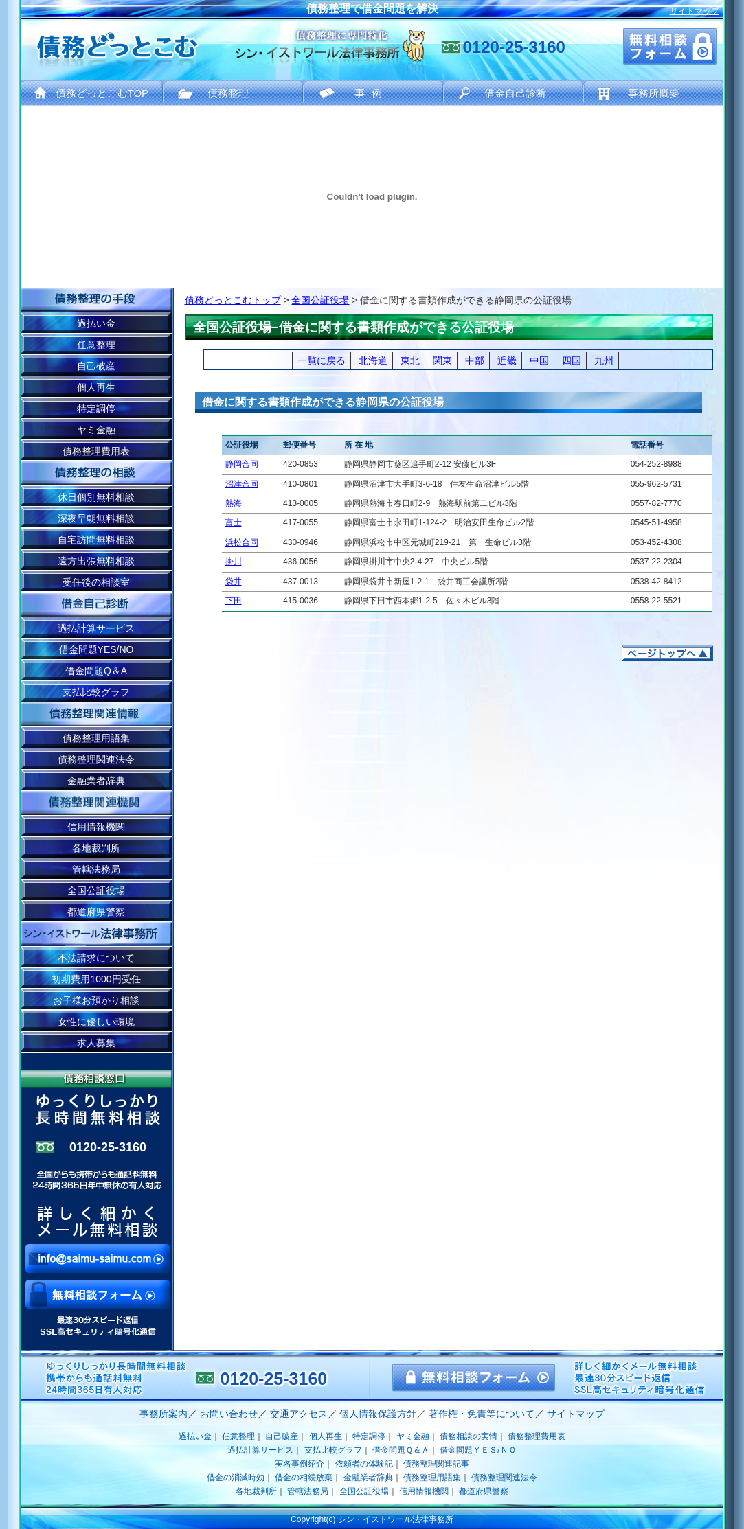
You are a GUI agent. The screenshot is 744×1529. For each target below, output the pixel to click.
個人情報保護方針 (377, 1413)
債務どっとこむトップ (233, 300)
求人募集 (96, 1042)
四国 (571, 360)
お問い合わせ (229, 1413)
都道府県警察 (96, 911)
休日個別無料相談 (96, 497)
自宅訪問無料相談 (96, 539)
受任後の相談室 (96, 582)
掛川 (233, 561)
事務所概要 (653, 93)
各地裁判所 (96, 847)
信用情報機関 (96, 826)
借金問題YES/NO (96, 649)
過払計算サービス (96, 628)
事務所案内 (163, 1413)
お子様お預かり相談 (96, 1000)
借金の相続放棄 (303, 1477)
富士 (233, 522)
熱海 (233, 503)
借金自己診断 (515, 93)
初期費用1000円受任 (96, 979)
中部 (474, 360)
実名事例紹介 (299, 1464)
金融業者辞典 (96, 780)
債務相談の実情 (468, 1436)
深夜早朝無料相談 (96, 518)
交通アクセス (299, 1413)
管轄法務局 (96, 869)
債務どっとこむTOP (102, 93)
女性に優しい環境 (96, 1021)
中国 (539, 360)
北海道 (373, 360)
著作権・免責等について (481, 1413)
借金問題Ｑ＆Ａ (400, 1450)
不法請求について (96, 957)
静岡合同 (241, 464)
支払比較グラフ (96, 692)
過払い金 (96, 323)
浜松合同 (241, 542)
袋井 (233, 581)
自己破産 (96, 365)
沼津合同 (241, 484)
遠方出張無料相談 (96, 560)
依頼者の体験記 (364, 1464)
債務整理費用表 (96, 451)
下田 (233, 601)
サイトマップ (694, 11)
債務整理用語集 (96, 738)
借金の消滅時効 (235, 1477)
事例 (371, 93)
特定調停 (96, 408)
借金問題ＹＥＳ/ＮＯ (478, 1450)
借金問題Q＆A (96, 670)
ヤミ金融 (96, 429)
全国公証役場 (320, 300)
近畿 (507, 360)
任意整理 (96, 344)
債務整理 (228, 93)
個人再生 (96, 387)
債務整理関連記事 (436, 1464)
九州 (603, 360)
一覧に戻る (321, 360)
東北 (410, 360)
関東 (442, 360)
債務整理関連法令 (96, 759)
